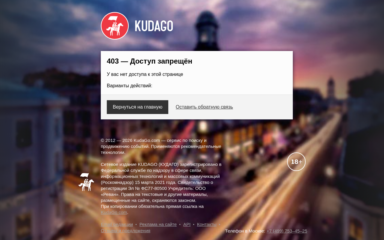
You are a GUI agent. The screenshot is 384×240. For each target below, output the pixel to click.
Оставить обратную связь (204, 107)
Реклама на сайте (158, 224)
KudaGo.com (114, 212)
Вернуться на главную (137, 107)
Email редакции (117, 224)
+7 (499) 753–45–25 (286, 230)
